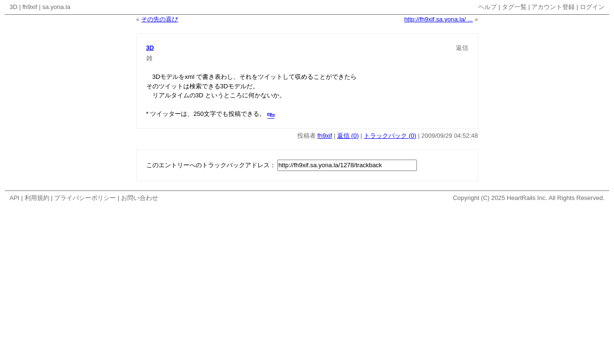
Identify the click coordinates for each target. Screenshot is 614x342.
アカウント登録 (553, 6)
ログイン (592, 6)
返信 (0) (348, 135)
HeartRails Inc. (527, 197)
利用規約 (37, 197)
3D (13, 6)
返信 (462, 47)
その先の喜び (159, 19)
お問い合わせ (139, 197)
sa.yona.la (56, 6)
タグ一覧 (514, 6)
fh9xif (29, 6)
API (14, 197)
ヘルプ (487, 6)
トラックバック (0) (390, 135)
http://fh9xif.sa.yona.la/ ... (438, 19)
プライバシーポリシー (85, 197)
